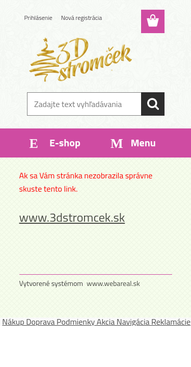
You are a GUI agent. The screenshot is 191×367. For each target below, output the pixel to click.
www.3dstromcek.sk (72, 217)
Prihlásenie (38, 17)
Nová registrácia (81, 17)
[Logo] (95, 59)
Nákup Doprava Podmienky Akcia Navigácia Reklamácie (96, 322)
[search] (153, 104)
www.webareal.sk (113, 283)
